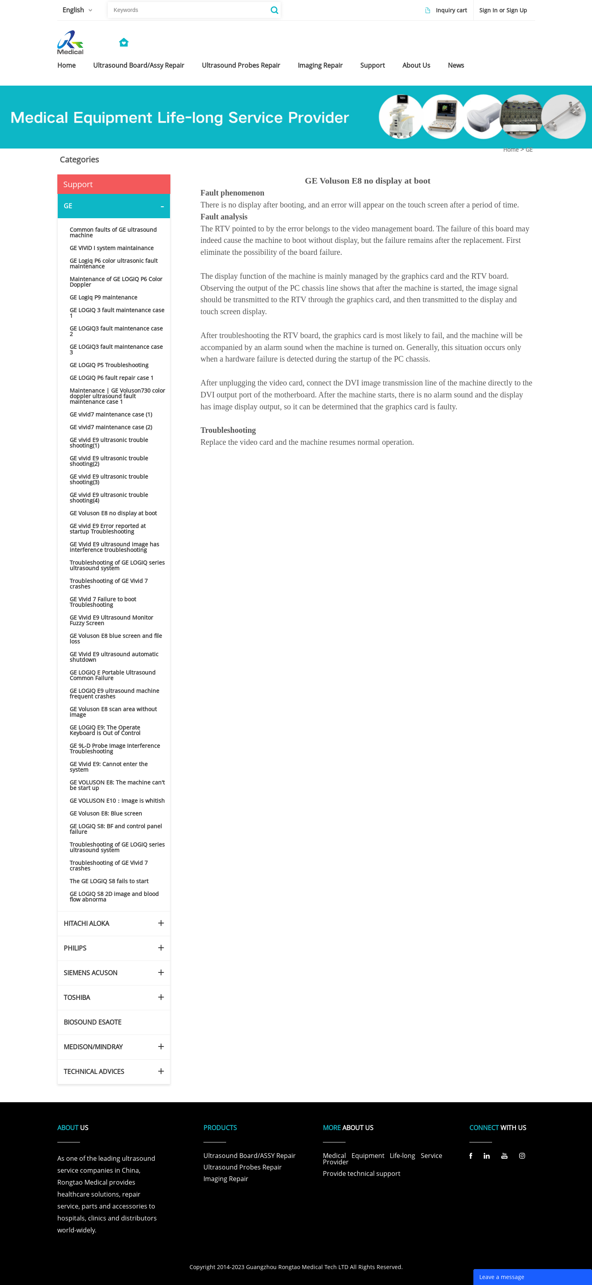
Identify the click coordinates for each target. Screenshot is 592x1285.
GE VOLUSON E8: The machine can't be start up (117, 785)
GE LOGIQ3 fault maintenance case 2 (116, 331)
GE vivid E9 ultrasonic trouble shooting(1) (109, 442)
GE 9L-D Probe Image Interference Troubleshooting (115, 748)
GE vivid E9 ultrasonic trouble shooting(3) (109, 479)
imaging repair (320, 65)
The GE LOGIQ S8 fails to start (109, 881)
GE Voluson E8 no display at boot (113, 513)
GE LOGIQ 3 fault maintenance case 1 (117, 312)
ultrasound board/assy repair (138, 65)
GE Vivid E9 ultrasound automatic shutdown (114, 656)
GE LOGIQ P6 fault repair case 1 (112, 377)
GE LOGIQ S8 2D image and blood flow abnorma (114, 896)
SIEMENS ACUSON (90, 972)
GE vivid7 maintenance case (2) (111, 427)
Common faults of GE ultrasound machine (113, 232)
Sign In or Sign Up (503, 10)
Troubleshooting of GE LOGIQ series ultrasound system (117, 565)
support (372, 65)
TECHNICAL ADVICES (94, 1071)
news (456, 65)
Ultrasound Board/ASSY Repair (249, 1155)
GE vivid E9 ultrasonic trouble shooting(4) (109, 497)
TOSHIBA (77, 997)
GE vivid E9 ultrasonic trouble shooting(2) (109, 460)
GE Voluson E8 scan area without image (113, 711)
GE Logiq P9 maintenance (103, 297)
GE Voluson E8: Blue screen (106, 813)
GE (529, 149)
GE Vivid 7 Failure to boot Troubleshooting (103, 601)
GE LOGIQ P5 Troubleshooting (109, 365)
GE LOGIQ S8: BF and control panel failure (116, 828)
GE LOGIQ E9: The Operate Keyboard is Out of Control (105, 730)
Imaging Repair (225, 1178)
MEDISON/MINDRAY (93, 1046)
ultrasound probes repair (241, 65)
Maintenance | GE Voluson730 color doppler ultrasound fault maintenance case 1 (117, 396)
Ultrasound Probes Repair (242, 1167)
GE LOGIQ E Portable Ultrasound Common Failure (113, 675)
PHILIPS (75, 948)
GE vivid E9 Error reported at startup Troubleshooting (108, 528)
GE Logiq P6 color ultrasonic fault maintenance (114, 263)
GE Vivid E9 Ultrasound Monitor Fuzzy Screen (111, 620)
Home (511, 149)
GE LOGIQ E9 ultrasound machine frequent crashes (114, 693)
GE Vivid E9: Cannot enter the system (109, 766)
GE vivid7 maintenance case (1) (111, 414)
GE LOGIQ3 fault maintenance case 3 (116, 349)
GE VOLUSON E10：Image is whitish (117, 800)
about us (416, 65)
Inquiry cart (451, 10)
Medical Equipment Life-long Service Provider (382, 1158)
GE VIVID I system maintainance (112, 248)
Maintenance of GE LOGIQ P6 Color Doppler (116, 281)
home (66, 65)
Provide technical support (362, 1173)
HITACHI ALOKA (86, 923)
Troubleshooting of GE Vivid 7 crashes (109, 583)
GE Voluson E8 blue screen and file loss (116, 638)
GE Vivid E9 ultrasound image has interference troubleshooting (114, 547)
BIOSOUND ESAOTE (92, 1022)
